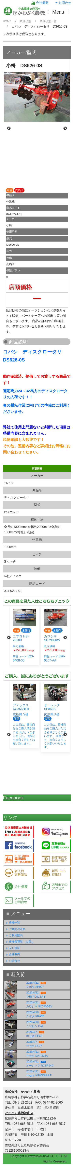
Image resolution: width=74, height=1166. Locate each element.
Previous (9, 128)
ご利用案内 (14, 935)
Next (65, 128)
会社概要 (40, 2)
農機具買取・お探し (19, 941)
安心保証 (12, 948)
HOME (7, 21)
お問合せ (62, 2)
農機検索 (25, 21)
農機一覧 (12, 922)
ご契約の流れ (15, 929)
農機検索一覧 (48, 21)
